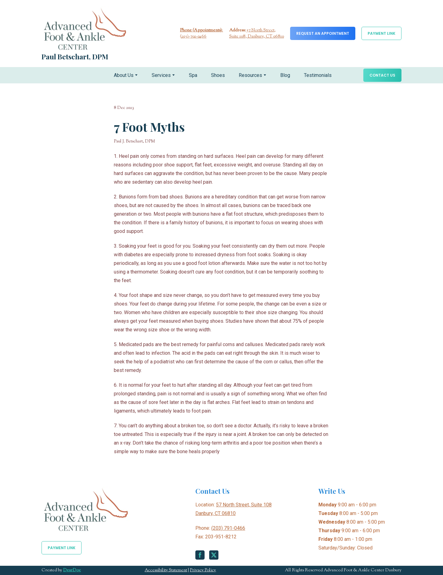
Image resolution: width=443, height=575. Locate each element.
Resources (250, 75)
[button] (322, 33)
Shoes (218, 75)
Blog (285, 75)
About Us (124, 75)
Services (161, 75)
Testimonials (318, 75)
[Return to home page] (85, 28)
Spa (193, 75)
